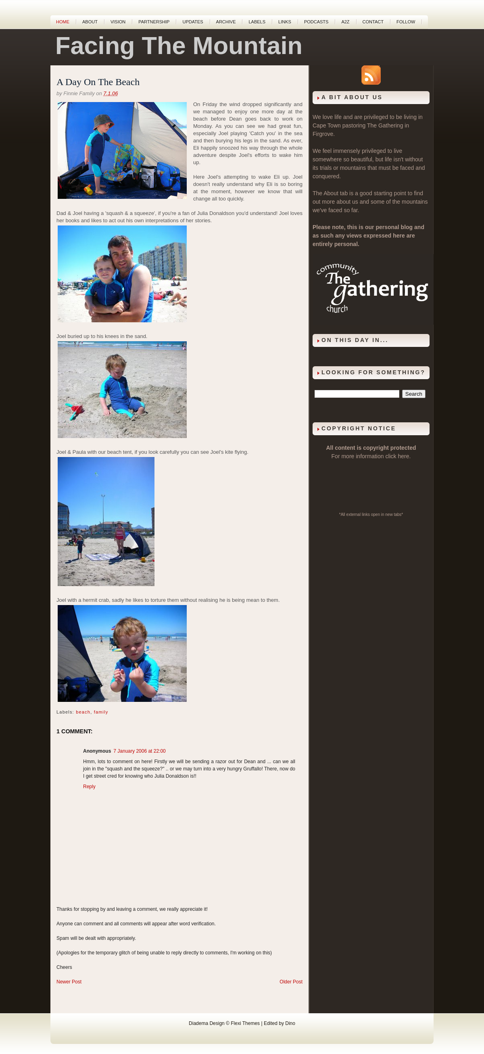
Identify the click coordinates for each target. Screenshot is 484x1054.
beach (83, 712)
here (403, 456)
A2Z (345, 21)
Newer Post (68, 982)
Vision (118, 21)
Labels (256, 21)
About (90, 21)
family (101, 712)
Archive (226, 21)
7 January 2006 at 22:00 (139, 751)
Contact (373, 21)
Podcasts (316, 21)
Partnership (153, 21)
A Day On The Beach (98, 81)
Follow (405, 21)
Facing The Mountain (178, 45)
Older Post (291, 982)
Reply (89, 786)
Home (62, 21)
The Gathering (385, 125)
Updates (192, 21)
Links (284, 21)
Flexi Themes (245, 1023)
